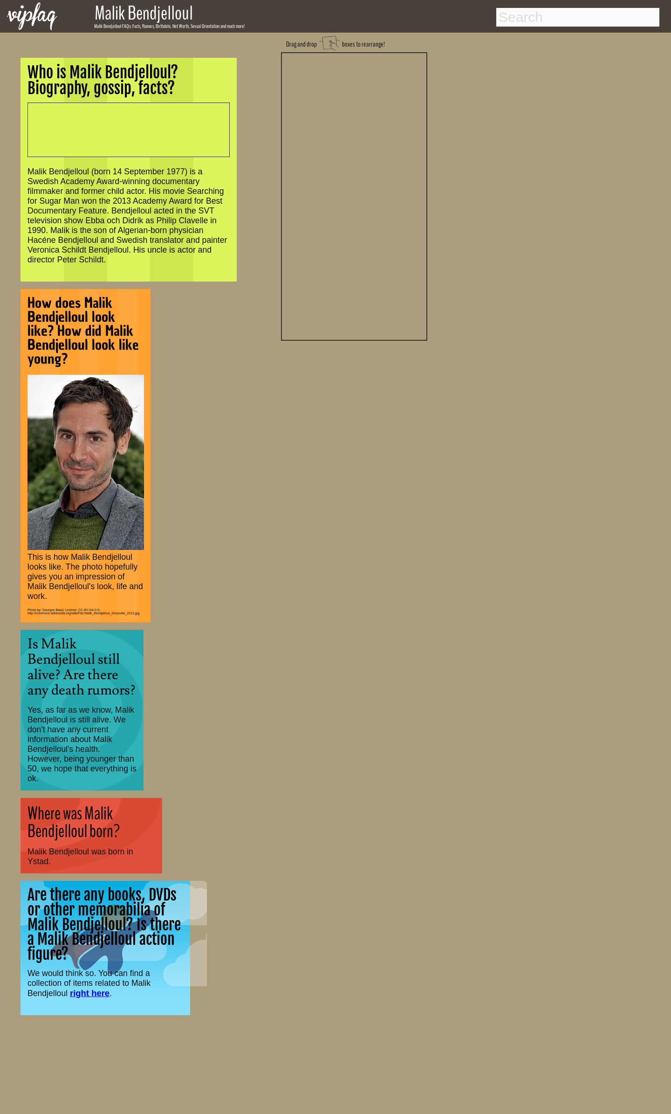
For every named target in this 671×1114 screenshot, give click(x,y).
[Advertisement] (354, 195)
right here (90, 993)
